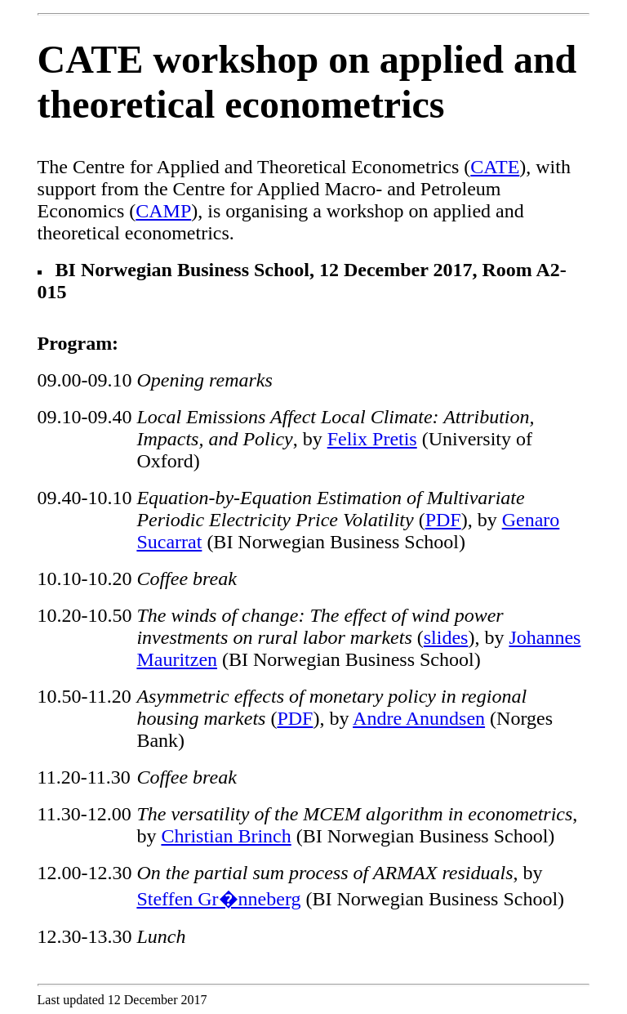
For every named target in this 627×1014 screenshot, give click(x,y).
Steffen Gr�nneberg (218, 898)
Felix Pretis (372, 438)
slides (446, 637)
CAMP (163, 210)
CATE (494, 166)
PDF (443, 519)
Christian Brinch (226, 835)
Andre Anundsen (419, 718)
